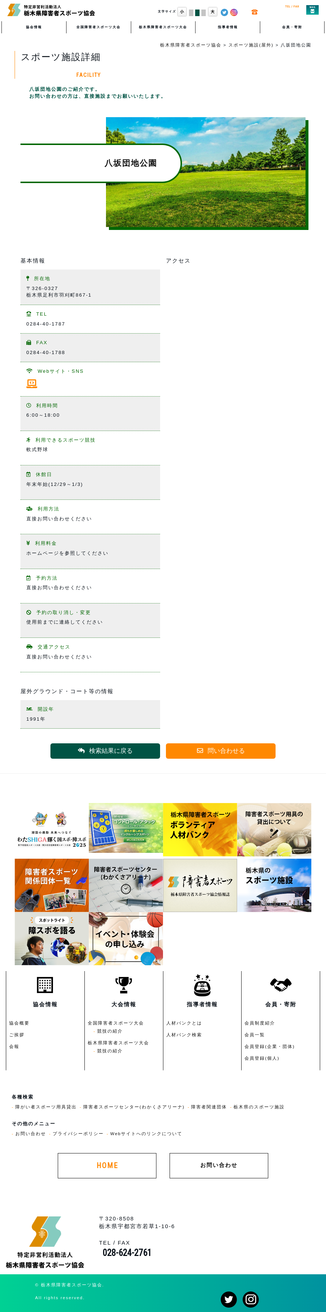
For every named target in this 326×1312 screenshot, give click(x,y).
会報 (14, 1046)
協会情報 (34, 27)
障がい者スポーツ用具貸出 (46, 1106)
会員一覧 (254, 1034)
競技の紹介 (110, 1031)
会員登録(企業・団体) (269, 1046)
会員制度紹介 (259, 1023)
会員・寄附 (292, 27)
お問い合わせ (30, 1133)
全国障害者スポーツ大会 (98, 27)
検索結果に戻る (105, 750)
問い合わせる (221, 750)
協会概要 (19, 1023)
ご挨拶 (16, 1034)
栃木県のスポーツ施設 (259, 1106)
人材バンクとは (184, 1023)
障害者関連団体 (209, 1106)
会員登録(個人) (262, 1058)
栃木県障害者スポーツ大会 (163, 27)
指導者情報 (228, 27)
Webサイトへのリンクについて (146, 1133)
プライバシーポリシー (78, 1133)
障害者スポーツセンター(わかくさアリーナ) (134, 1106)
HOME (107, 1166)
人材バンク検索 (184, 1034)
